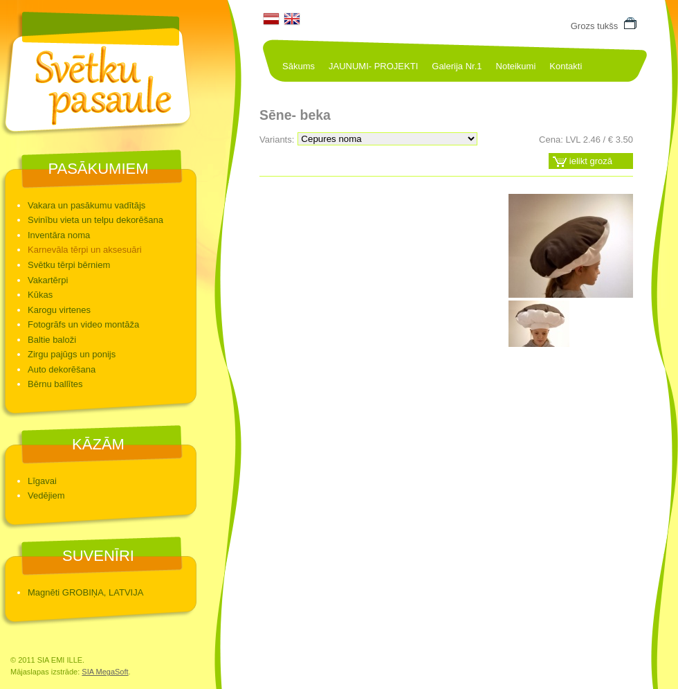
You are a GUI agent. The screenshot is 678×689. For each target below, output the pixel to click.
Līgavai (42, 481)
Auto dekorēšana (61, 369)
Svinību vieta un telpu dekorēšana (95, 220)
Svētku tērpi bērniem (69, 265)
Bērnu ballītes (55, 384)
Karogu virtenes (59, 310)
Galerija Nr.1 (457, 66)
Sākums (298, 66)
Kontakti (565, 66)
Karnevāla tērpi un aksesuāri (85, 249)
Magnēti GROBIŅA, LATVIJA (85, 592)
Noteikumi (516, 66)
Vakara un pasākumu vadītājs (86, 205)
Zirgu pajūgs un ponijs (72, 354)
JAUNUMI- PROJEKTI (373, 66)
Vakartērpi (48, 280)
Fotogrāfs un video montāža (83, 324)
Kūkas (40, 294)
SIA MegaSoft (105, 672)
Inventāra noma (59, 235)
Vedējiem (46, 495)
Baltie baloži (52, 339)
